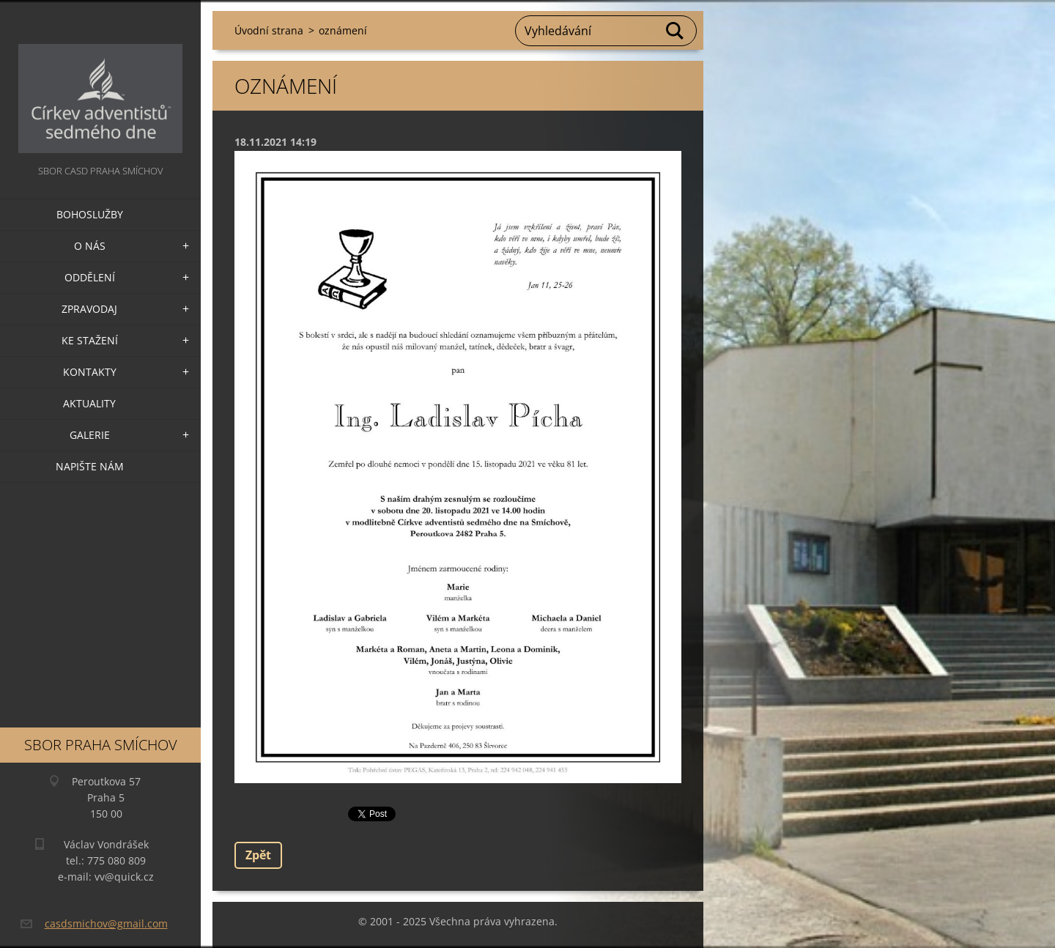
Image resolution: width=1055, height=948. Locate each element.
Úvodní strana (268, 30)
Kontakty (89, 372)
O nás (90, 246)
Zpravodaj (89, 309)
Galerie (90, 435)
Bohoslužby (89, 214)
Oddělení (89, 277)
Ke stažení (90, 340)
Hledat (675, 31)
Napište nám (90, 466)
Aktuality (89, 403)
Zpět (258, 855)
